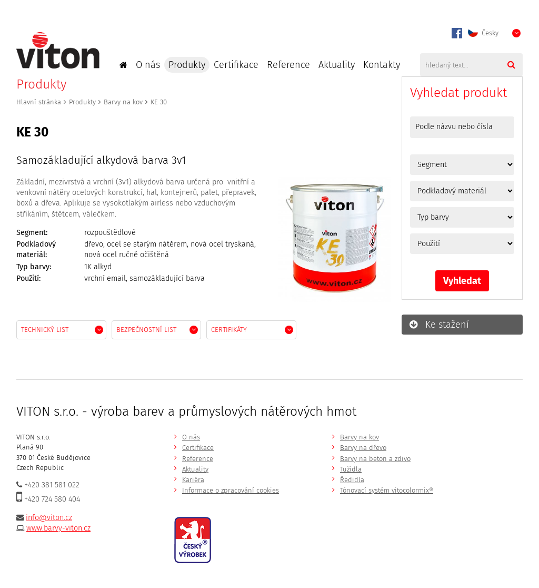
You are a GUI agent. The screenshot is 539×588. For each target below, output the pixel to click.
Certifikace (236, 65)
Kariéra (193, 480)
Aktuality (336, 65)
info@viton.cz (49, 517)
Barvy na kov (123, 102)
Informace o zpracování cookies (230, 490)
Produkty (186, 65)
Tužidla (351, 469)
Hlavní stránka (38, 102)
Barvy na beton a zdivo (375, 459)
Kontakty (381, 65)
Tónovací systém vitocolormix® (386, 490)
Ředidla (352, 480)
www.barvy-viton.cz (58, 528)
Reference (288, 65)
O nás (148, 65)
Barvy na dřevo (363, 448)
